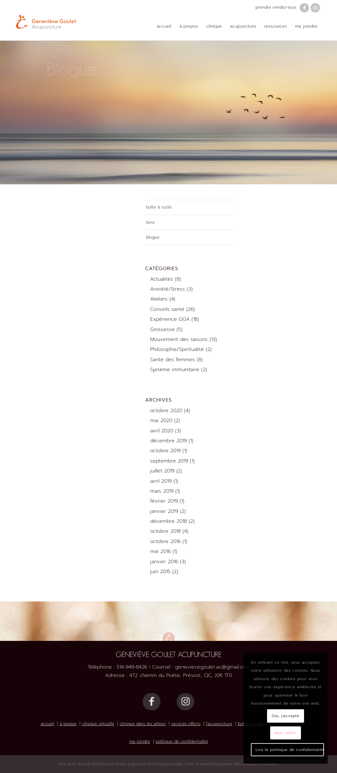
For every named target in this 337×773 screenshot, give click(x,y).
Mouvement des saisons (179, 339)
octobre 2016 (165, 541)
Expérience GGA (170, 319)
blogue (152, 237)
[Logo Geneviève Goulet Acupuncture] (46, 20)
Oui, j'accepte (285, 716)
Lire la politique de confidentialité (290, 749)
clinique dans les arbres (143, 724)
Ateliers (159, 299)
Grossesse (162, 329)
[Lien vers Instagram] (315, 7)
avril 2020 (161, 431)
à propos (68, 724)
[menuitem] (164, 26)
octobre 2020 (166, 410)
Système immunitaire (174, 369)
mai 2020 (161, 420)
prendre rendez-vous (276, 7)
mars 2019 (161, 491)
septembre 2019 (169, 461)
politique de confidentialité (182, 741)
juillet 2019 (162, 471)
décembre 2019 (168, 440)
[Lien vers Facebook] (304, 7)
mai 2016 (160, 551)
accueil (47, 724)
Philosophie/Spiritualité (177, 349)
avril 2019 (161, 481)
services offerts (186, 724)
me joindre (139, 741)
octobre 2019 (165, 450)
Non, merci (285, 733)
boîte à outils (159, 207)
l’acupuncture (219, 724)
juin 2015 (160, 571)
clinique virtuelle (98, 724)
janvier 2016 (164, 561)
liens (150, 222)
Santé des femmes (172, 359)
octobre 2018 (165, 531)
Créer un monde (198, 764)
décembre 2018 (168, 521)
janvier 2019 (164, 511)
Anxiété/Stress (167, 289)
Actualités (161, 279)
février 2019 (164, 501)
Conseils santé (167, 309)
